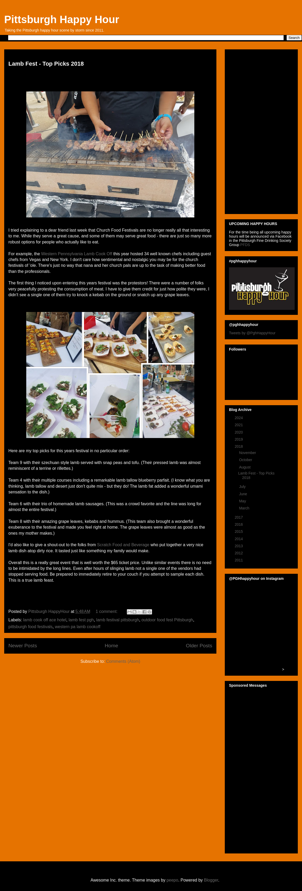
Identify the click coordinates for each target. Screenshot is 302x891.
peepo (172, 880)
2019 (239, 439)
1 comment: (107, 611)
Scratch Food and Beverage (123, 545)
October (246, 460)
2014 (239, 539)
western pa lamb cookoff (77, 626)
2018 (239, 446)
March (244, 508)
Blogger (211, 880)
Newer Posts (22, 645)
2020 (239, 432)
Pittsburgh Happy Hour (61, 19)
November (248, 453)
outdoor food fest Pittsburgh (167, 620)
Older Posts (199, 645)
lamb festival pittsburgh (117, 620)
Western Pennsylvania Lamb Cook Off (76, 254)
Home (111, 645)
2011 (239, 560)
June (243, 494)
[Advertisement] (249, 130)
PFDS (245, 245)
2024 (239, 418)
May (243, 501)
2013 (239, 546)
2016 (239, 524)
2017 (239, 517)
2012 (239, 553)
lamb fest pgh (81, 620)
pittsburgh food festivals (30, 626)
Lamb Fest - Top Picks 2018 (46, 63)
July (243, 486)
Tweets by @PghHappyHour (252, 333)
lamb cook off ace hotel (44, 620)
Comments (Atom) (123, 661)
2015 (239, 531)
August (245, 467)
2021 (239, 425)
